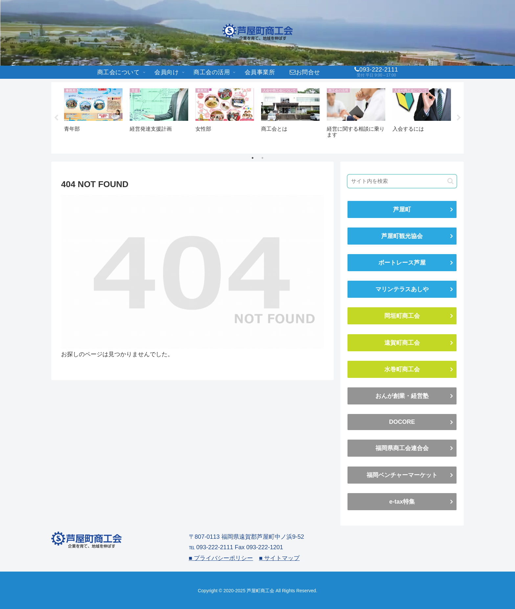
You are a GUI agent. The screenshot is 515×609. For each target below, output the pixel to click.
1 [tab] (252, 158)
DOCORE (402, 422)
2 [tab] (262, 158)
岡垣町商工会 (402, 316)
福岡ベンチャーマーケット (402, 475)
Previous (56, 118)
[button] (450, 181)
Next (459, 118)
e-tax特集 (402, 501)
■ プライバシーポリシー (221, 558)
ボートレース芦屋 (402, 262)
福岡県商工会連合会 (402, 448)
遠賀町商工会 (402, 342)
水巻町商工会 (402, 369)
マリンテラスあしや (402, 289)
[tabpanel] (93, 116)
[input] (402, 181)
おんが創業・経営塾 (402, 396)
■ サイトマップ (279, 558)
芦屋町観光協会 (402, 236)
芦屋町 (402, 209)
